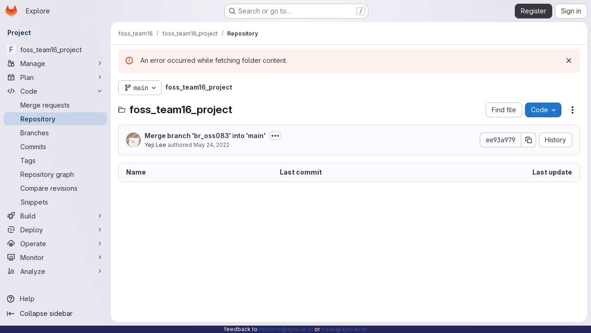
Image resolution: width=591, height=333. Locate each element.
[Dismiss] (568, 60)
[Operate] (55, 243)
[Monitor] (55, 257)
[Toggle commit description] (275, 136)
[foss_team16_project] (55, 49)
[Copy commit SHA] (528, 140)
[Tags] (55, 160)
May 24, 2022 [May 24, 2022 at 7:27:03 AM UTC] (211, 144)
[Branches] (55, 132)
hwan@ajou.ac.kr (344, 329)
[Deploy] (55, 229)
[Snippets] (55, 201)
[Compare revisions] (55, 188)
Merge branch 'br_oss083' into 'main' (205, 135)
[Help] (55, 298)
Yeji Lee (155, 144)
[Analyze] (55, 271)
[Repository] (55, 118)
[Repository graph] (55, 174)
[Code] (55, 91)
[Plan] (55, 77)
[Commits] (55, 146)
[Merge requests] (55, 104)
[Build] (55, 215)
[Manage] (55, 63)
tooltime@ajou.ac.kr (286, 329)
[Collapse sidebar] (55, 313)
